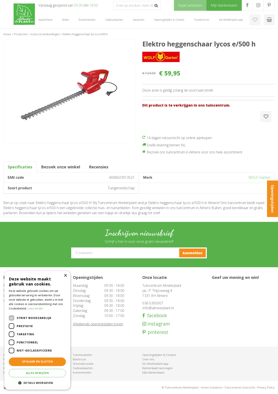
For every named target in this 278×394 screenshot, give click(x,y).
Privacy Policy (266, 387)
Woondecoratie (83, 363)
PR (269, 5)
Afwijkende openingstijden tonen (98, 324)
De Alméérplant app (155, 363)
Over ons (148, 359)
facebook (156, 315)
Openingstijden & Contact (159, 355)
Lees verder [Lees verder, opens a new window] (35, 308)
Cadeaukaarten (83, 368)
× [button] (65, 275)
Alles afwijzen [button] (37, 373)
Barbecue (79, 359)
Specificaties (20, 166)
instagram (158, 324)
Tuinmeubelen (82, 355)
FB (247, 5)
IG (258, 5)
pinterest (157, 332)
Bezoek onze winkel (60, 166)
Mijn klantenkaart (153, 372)
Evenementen (82, 372)
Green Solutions (211, 387)
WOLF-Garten (259, 177)
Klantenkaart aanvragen (157, 368)
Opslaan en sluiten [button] (37, 361)
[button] (37, 382)
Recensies (98, 166)
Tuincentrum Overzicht (239, 387)
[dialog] (37, 330)
